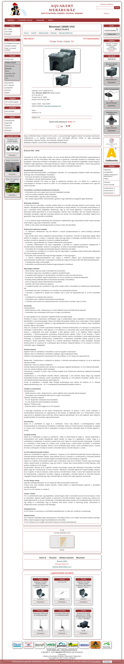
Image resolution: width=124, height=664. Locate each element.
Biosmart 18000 (62, 561)
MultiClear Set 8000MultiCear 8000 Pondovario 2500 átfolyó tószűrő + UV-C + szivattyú (83, 585)
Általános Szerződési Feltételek (53, 656)
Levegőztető (8, 88)
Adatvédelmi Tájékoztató (73, 656)
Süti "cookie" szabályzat (67, 658)
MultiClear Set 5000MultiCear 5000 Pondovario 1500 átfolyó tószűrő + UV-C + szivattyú (40, 585)
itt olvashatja (96, 662)
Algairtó (7, 92)
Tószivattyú (12, 40)
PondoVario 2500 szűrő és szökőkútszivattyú (62, 614)
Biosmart (80, 558)
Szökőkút (12, 108)
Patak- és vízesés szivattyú (10, 49)
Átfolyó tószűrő (66, 558)
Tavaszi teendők (109, 185)
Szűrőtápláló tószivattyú (12, 43)
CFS (6, 78)
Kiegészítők (8, 123)
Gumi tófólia (8, 32)
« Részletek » (40, 602)
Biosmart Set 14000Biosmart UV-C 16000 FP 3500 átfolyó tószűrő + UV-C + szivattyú (83, 616)
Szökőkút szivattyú (11, 46)
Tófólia (12, 26)
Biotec (7, 71)
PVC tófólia (8, 29)
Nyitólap (11, 20)
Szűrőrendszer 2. (109, 191)
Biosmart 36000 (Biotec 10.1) (62, 567)
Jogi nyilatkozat (54, 658)
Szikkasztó (8, 130)
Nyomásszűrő (9, 83)
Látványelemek (9, 120)
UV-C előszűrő (9, 85)
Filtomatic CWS (10, 73)
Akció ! (50, 20)
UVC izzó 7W (62, 582)
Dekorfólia (8, 34)
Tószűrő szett (9, 59)
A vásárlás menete (25, 20)
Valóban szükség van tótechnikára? (111, 175)
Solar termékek (9, 111)
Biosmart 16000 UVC (66, 33)
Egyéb (12, 117)
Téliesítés (107, 182)
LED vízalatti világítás (12, 102)
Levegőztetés (108, 172)
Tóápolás (8, 125)
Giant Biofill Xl (9, 76)
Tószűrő (52, 558)
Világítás (12, 98)
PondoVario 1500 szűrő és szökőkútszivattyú (40, 614)
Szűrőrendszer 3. (109, 188)
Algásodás (107, 170)
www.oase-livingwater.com (52, 106)
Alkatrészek (8, 128)
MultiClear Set (9, 66)
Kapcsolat (40, 20)
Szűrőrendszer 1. (109, 193)
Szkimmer (8, 90)
